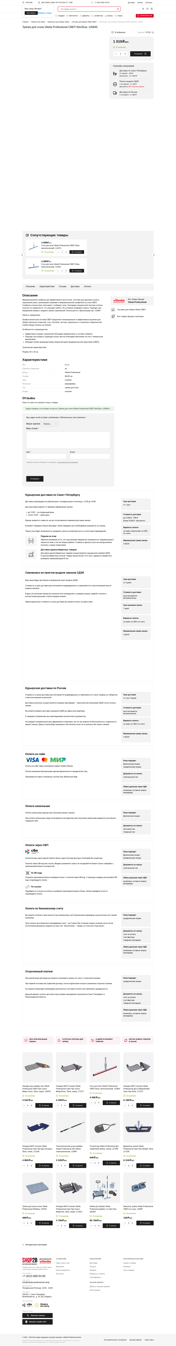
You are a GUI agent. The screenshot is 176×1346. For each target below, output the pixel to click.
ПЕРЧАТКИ (72, 16)
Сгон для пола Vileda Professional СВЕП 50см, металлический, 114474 (60, 247)
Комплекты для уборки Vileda (58, 22)
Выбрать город (44, 13)
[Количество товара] (120, 53)
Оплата (140, 2)
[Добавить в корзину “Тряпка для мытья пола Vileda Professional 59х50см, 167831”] (44, 1223)
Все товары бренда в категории (130, 316)
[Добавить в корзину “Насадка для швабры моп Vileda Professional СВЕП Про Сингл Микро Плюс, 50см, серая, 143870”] (44, 1105)
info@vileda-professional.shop (35, 1282)
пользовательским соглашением (67, 462)
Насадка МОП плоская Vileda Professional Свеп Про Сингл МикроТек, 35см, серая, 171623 (69, 1209)
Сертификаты (95, 1277)
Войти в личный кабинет (100, 1286)
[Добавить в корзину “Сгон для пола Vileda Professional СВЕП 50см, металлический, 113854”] (111, 1102)
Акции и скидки (129, 1263)
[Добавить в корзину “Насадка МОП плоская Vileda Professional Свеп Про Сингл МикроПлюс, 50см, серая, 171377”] (77, 1105)
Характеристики (47, 286)
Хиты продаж (128, 1270)
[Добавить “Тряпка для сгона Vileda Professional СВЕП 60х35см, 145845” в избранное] (118, 32)
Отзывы (62, 286)
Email (73, 452)
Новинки (126, 1267)
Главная (25, 22)
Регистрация (95, 1290)
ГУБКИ (118, 16)
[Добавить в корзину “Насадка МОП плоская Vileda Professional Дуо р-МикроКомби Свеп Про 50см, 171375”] (145, 1105)
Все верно (31, 13)
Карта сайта (149, 1340)
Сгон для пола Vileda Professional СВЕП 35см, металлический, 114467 (60, 265)
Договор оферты (136, 1340)
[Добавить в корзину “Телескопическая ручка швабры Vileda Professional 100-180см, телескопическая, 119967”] (77, 1165)
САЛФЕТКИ (97, 16)
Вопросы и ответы (97, 1274)
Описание (30, 286)
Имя (28, 452)
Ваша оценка (33, 423)
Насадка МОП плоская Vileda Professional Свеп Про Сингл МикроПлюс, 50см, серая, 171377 (70, 1088)
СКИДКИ (60, 16)
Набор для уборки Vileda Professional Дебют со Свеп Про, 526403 (103, 1209)
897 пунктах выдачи (136, 86)
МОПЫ (109, 16)
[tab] (30, 286)
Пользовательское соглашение (115, 1340)
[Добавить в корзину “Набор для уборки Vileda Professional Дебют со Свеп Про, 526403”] (111, 1225)
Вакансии (60, 1267)
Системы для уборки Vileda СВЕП (84, 22)
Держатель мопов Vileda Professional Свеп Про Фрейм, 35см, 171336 (138, 1148)
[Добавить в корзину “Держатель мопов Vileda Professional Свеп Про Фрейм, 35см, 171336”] (145, 1165)
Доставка (131, 2)
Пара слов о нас (63, 1263)
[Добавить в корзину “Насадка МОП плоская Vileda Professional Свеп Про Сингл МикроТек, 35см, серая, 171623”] (77, 1225)
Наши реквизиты (63, 1270)
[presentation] (41, 469)
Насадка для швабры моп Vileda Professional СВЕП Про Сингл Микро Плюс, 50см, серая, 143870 (36, 1088)
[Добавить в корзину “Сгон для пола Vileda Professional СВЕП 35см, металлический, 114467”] (76, 271)
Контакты (149, 2)
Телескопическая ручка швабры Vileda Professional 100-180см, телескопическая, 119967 (69, 1148)
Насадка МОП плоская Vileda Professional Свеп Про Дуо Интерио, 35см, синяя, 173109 (37, 1148)
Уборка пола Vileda (38, 22)
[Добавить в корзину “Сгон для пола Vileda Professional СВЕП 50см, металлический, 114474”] (76, 252)
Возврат (93, 1270)
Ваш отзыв (32, 428)
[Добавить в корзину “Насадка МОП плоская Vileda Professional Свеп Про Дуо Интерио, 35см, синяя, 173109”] (44, 1165)
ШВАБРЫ (84, 16)
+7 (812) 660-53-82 (101, 2)
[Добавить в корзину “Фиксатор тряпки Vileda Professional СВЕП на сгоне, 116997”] (145, 1223)
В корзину (140, 54)
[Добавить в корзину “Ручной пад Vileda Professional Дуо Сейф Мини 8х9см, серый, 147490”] (111, 1163)
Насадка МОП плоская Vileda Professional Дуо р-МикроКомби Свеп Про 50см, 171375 (136, 1088)
